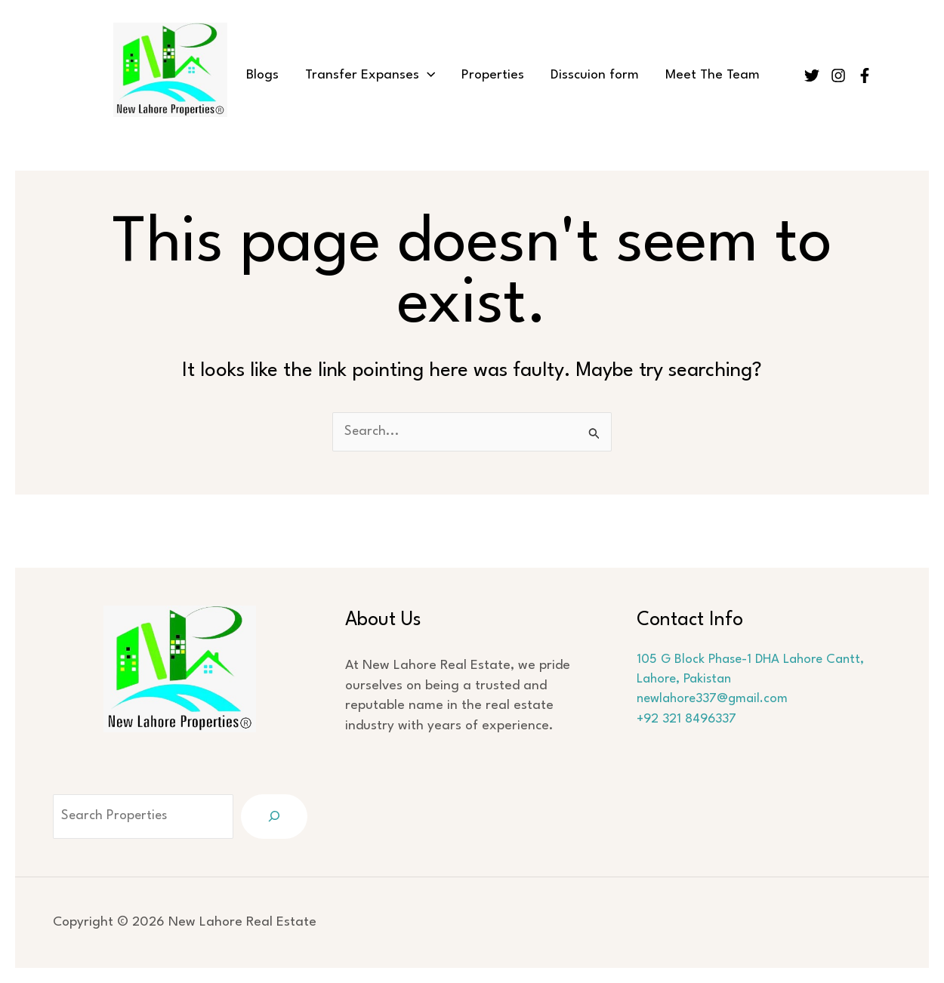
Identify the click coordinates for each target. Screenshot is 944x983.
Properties (491, 75)
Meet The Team (703, 75)
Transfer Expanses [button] (372, 75)
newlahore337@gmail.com (717, 699)
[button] (429, 75)
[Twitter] (811, 75)
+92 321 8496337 (689, 719)
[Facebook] (864, 75)
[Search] (274, 816)
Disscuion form (589, 75)
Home (211, 75)
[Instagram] (838, 75)
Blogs (267, 75)
